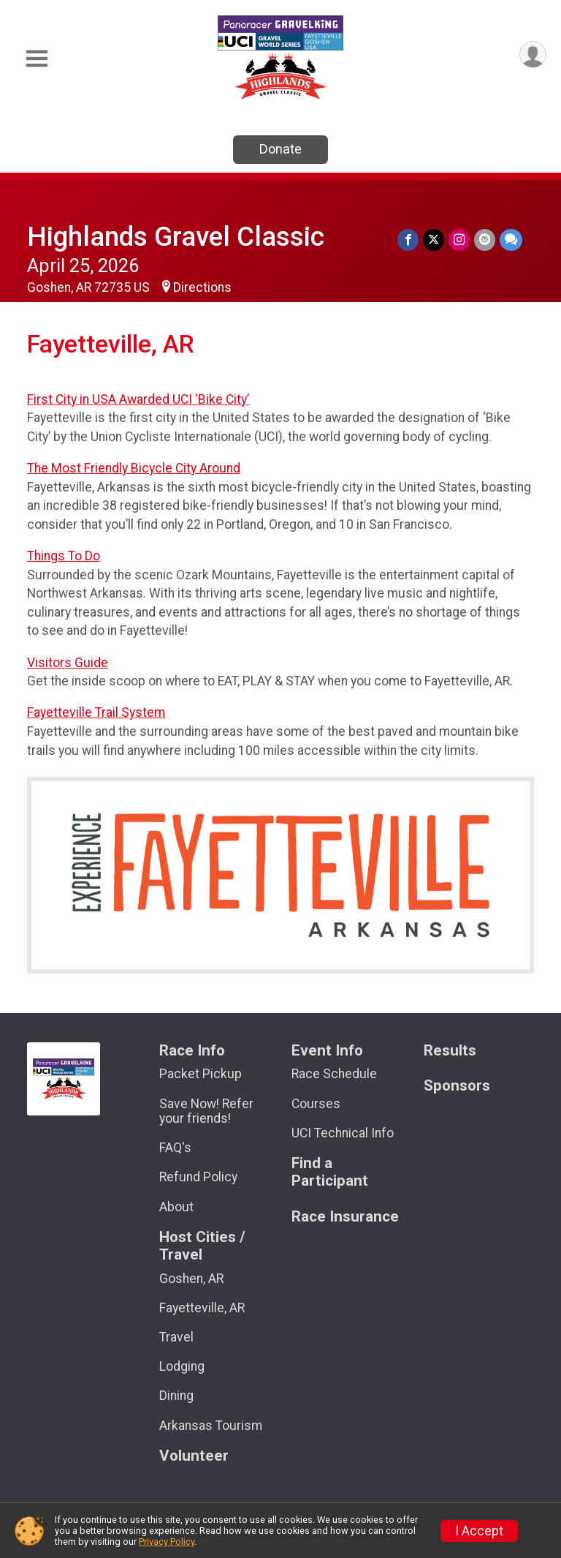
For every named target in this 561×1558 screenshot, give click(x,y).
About (176, 1207)
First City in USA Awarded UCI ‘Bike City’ (138, 399)
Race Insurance (345, 1216)
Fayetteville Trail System (96, 712)
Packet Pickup (200, 1073)
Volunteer (194, 1456)
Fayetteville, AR (202, 1308)
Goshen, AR (191, 1278)
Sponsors (457, 1085)
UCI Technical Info (342, 1133)
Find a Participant (329, 1172)
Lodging (182, 1366)
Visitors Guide (67, 662)
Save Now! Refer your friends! (206, 1111)
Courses (315, 1103)
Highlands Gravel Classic (175, 236)
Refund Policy (198, 1177)
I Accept (479, 1531)
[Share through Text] (511, 239)
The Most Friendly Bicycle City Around (133, 468)
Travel (176, 1337)
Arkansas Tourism (210, 1425)
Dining (176, 1395)
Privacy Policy (166, 1541)
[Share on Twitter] (433, 239)
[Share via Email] (484, 239)
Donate (280, 149)
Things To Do (63, 556)
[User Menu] (532, 54)
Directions (202, 287)
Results (450, 1050)
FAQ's (175, 1147)
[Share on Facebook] (408, 239)
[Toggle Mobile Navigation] (36, 59)
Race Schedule (334, 1073)
